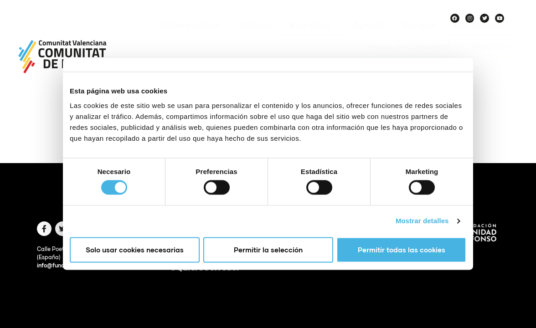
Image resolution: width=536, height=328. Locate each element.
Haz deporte (481, 38)
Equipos (419, 38)
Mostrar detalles (422, 221)
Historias (491, 60)
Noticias (255, 38)
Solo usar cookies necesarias (135, 250)
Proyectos (312, 38)
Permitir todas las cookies (401, 250)
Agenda (369, 38)
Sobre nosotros (191, 38)
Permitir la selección (268, 250)
